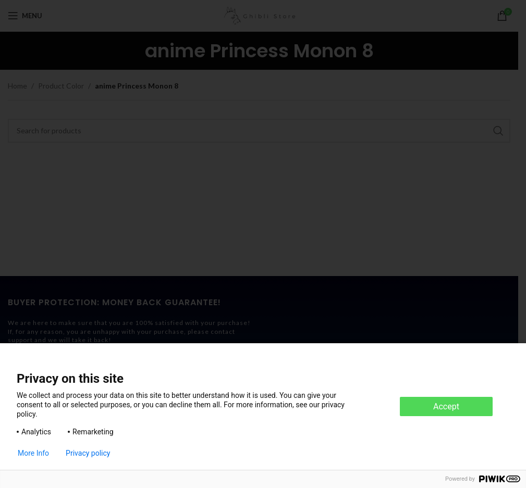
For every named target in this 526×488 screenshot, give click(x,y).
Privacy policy (88, 453)
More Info (33, 453)
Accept (446, 406)
